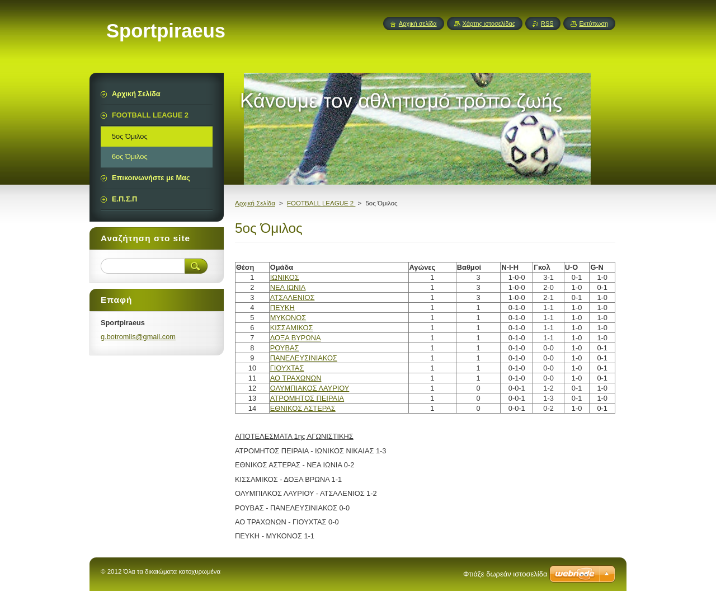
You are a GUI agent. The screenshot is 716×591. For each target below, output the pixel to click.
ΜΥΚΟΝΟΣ (288, 317)
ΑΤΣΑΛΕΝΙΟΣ (292, 297)
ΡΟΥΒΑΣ (284, 348)
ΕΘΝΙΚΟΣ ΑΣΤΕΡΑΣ (303, 408)
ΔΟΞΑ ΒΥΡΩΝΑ (295, 338)
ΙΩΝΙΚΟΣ (284, 277)
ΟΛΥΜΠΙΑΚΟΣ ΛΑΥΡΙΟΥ (310, 388)
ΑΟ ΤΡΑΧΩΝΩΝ (296, 378)
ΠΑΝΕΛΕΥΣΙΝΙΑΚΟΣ (303, 358)
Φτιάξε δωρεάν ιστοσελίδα (505, 574)
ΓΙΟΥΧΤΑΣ (287, 368)
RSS (547, 23)
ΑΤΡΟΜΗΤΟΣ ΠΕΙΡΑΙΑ (307, 398)
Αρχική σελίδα (418, 23)
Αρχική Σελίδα (255, 203)
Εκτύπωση (593, 23)
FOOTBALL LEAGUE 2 (321, 203)
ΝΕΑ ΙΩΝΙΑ (288, 287)
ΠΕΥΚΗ (282, 307)
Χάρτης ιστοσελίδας (489, 23)
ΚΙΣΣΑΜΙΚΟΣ (291, 327)
